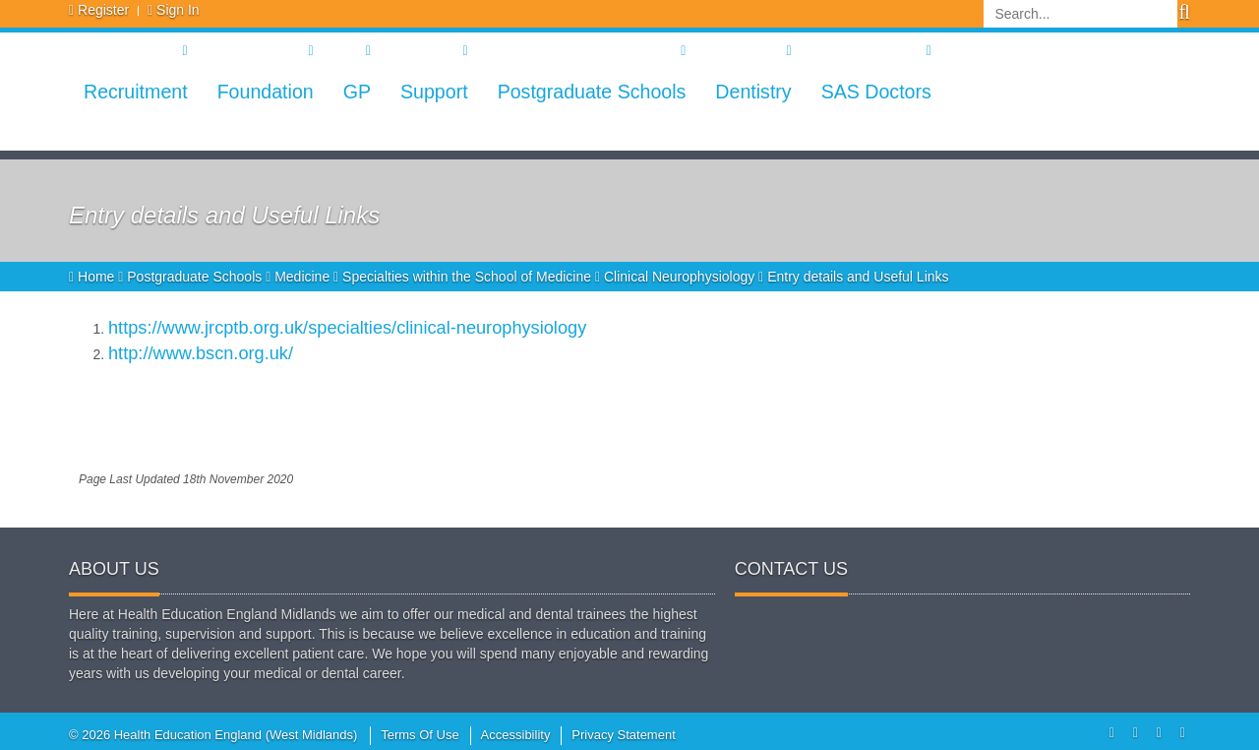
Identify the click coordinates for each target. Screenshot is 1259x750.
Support (434, 91)
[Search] (1080, 14)
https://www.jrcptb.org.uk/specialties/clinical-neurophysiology (347, 328)
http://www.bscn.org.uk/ (200, 353)
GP (357, 91)
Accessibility (516, 734)
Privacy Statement (623, 734)
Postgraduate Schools (592, 91)
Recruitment (136, 91)
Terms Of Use (419, 734)
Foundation (265, 91)
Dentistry (753, 91)
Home (93, 276)
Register (103, 10)
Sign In (178, 10)
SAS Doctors (876, 91)
